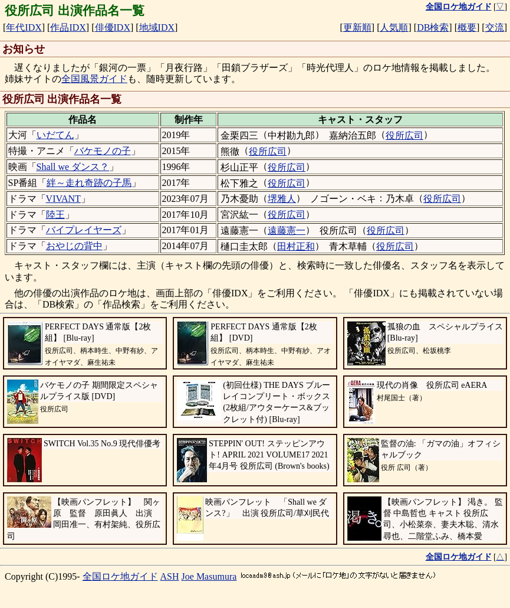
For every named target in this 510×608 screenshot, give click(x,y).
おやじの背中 (74, 246)
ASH (169, 576)
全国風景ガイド (94, 79)
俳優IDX (112, 27)
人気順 (394, 27)
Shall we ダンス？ (73, 167)
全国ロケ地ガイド (120, 576)
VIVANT (63, 199)
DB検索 (433, 27)
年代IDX (23, 27)
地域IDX (157, 27)
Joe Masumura (209, 576)
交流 (494, 27)
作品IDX (67, 27)
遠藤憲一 (286, 230)
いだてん (55, 135)
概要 (467, 27)
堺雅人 (282, 199)
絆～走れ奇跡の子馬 (89, 183)
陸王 (55, 215)
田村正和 (296, 246)
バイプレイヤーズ (83, 230)
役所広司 (404, 135)
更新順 (357, 27)
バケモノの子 (102, 151)
